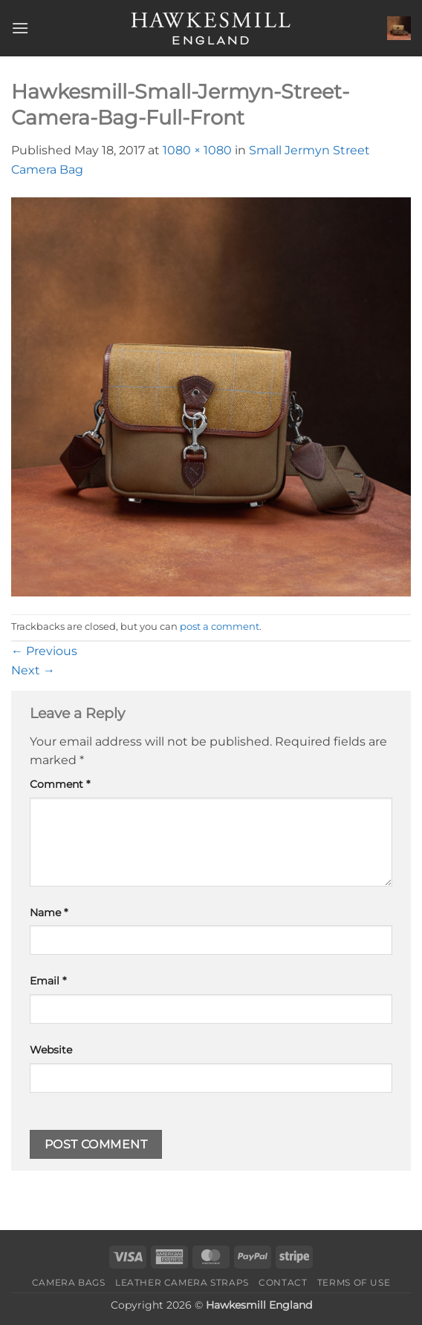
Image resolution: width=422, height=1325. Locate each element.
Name (49, 912)
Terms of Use (353, 1282)
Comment (60, 784)
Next (33, 670)
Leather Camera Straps (182, 1282)
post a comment (219, 626)
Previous (44, 651)
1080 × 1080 (197, 150)
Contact (283, 1282)
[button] (20, 28)
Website (51, 1049)
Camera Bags (69, 1282)
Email (48, 980)
